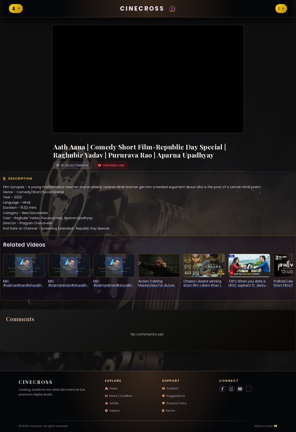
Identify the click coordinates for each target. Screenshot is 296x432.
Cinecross (149, 8)
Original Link (111, 165)
